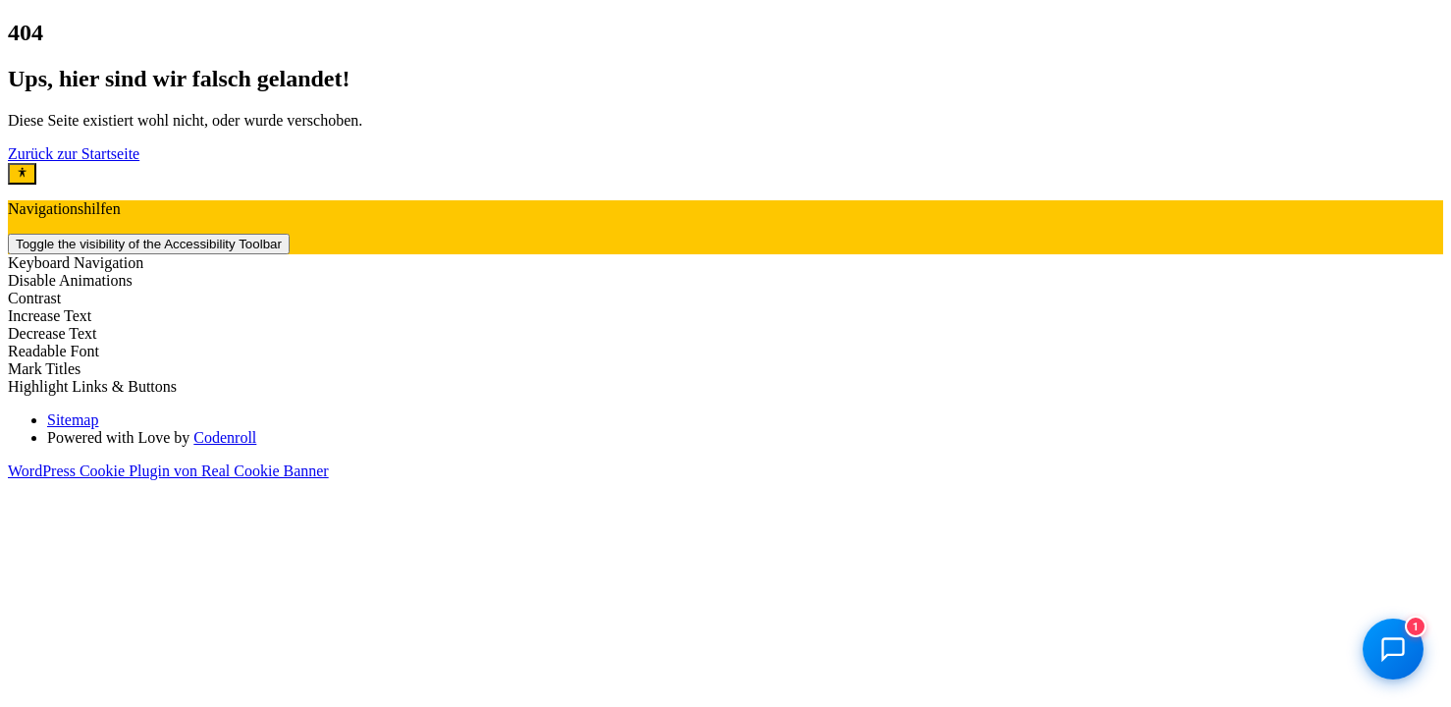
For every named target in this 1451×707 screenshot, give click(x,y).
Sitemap (72, 419)
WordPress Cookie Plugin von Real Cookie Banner (168, 470)
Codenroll (224, 437)
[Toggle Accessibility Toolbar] (22, 174)
